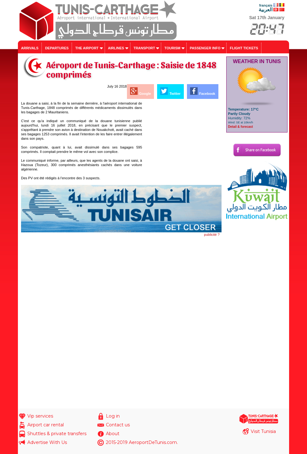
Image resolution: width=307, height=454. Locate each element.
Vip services (40, 416)
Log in (113, 416)
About (112, 433)
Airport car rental (45, 425)
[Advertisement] (182, 140)
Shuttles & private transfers (56, 433)
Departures (57, 48)
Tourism (172, 48)
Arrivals (29, 48)
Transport (144, 48)
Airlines (116, 48)
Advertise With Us (47, 442)
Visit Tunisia (263, 431)
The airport (86, 48)
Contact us (118, 425)
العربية (265, 9)
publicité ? (212, 234)
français (265, 5)
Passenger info (205, 48)
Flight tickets (244, 48)
